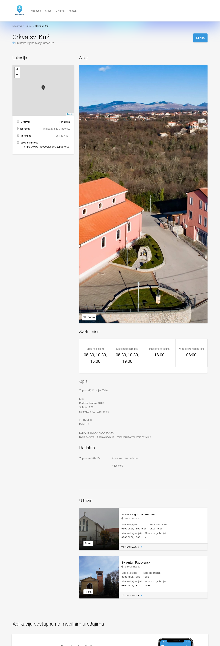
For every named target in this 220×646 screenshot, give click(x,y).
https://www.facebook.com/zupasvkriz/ (47, 146)
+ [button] (17, 69)
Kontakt (73, 10)
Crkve (48, 10)
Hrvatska (65, 121)
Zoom (89, 317)
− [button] (17, 75)
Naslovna (36, 10)
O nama (60, 10)
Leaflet (70, 114)
